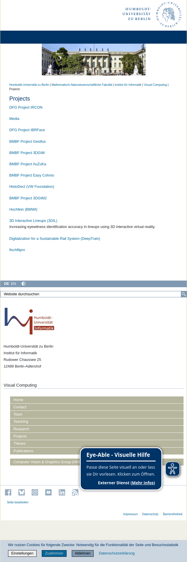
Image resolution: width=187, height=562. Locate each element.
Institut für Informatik (128, 84)
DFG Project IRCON (25, 107)
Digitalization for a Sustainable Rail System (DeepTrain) (54, 238)
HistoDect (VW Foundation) (31, 186)
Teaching (21, 421)
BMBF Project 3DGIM (27, 153)
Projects (20, 436)
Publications (23, 451)
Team (18, 414)
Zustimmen (54, 553)
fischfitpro (17, 250)
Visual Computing (155, 84)
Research (21, 429)
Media (14, 118)
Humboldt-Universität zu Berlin (29, 84)
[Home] (20, 37)
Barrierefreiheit (172, 514)
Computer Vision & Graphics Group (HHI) (47, 462)
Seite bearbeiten (18, 502)
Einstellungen (22, 553)
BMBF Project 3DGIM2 (28, 198)
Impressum (130, 514)
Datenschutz (150, 514)
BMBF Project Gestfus (27, 141)
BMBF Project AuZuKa (27, 164)
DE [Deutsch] (6, 283)
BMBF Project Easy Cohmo (31, 175)
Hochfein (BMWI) (23, 209)
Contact (20, 407)
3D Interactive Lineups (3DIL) (33, 220)
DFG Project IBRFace (27, 130)
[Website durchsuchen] (93, 294)
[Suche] (184, 294)
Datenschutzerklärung (117, 553)
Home (18, 400)
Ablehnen (82, 553)
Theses (20, 443)
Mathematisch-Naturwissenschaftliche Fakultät (82, 84)
